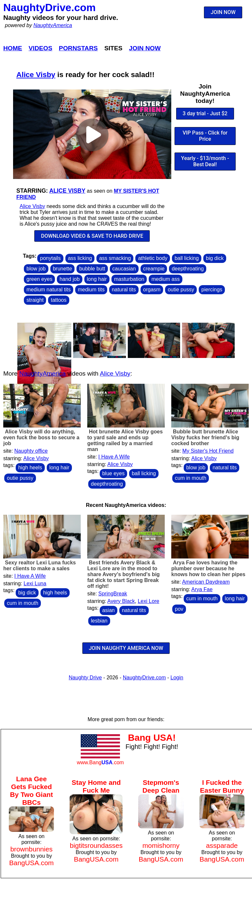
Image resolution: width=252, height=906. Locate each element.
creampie (154, 268)
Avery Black (121, 601)
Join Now (145, 48)
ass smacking (115, 258)
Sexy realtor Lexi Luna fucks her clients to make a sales (39, 565)
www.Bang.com (100, 762)
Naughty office (31, 451)
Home (12, 48)
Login (177, 677)
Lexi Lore (148, 601)
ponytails (50, 258)
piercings (211, 289)
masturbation (129, 279)
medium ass (165, 279)
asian (108, 610)
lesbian (99, 620)
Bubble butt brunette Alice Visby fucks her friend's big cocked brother (205, 437)
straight (34, 300)
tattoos (58, 300)
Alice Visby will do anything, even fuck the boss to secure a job (41, 437)
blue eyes (113, 473)
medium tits (91, 289)
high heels (30, 467)
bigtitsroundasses (96, 845)
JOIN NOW (223, 12)
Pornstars (78, 48)
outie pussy (181, 289)
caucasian (124, 268)
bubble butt (92, 268)
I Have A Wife (114, 457)
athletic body (152, 258)
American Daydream (206, 582)
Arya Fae (201, 589)
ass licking (80, 258)
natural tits (124, 289)
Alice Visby (35, 75)
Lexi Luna (35, 583)
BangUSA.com (31, 862)
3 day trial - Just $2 (205, 113)
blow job (36, 268)
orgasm (151, 289)
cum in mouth (190, 478)
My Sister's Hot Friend (208, 451)
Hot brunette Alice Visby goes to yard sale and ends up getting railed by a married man (125, 440)
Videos (41, 48)
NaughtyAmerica (52, 25)
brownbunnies (31, 849)
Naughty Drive (85, 677)
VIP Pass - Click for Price (205, 136)
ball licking (187, 258)
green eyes (39, 279)
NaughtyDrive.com (49, 7)
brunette (62, 268)
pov (179, 609)
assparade (222, 845)
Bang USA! (152, 738)
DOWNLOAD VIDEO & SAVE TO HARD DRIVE (92, 236)
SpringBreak (112, 593)
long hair (97, 279)
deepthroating (188, 268)
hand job (69, 279)
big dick (215, 258)
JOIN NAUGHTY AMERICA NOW (126, 648)
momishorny (161, 845)
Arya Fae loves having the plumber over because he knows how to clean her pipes (208, 568)
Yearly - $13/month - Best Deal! (205, 161)
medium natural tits (48, 289)
